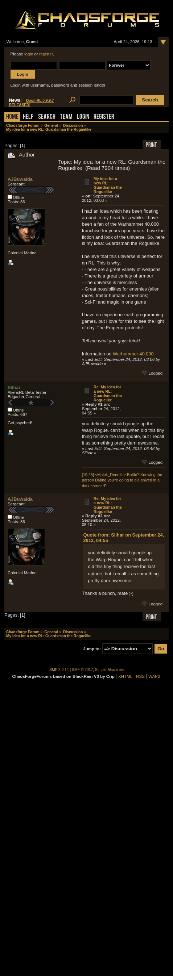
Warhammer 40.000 (133, 353)
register (46, 54)
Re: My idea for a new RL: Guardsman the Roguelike (108, 393)
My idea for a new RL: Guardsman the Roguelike (108, 185)
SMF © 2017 (82, 670)
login (28, 54)
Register (104, 117)
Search (46, 117)
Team (66, 117)
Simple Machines (109, 670)
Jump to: (92, 649)
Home (12, 117)
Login (83, 117)
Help (28, 117)
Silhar (14, 387)
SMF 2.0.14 (59, 670)
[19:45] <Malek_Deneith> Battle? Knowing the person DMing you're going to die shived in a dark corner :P (122, 480)
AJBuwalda (20, 179)
